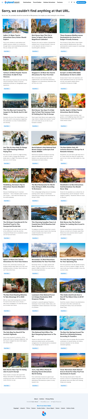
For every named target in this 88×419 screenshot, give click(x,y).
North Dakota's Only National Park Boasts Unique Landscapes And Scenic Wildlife (44, 149)
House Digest (50, 408)
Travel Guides (37, 2)
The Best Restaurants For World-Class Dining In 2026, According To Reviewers (43, 187)
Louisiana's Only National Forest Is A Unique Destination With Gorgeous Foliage (43, 297)
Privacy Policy (50, 399)
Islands (63, 408)
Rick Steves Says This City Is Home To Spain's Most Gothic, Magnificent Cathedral (42, 37)
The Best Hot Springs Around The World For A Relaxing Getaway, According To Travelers (72, 334)
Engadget (16, 408)
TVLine (28, 408)
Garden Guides (41, 408)
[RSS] (74, 2)
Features (60, 2)
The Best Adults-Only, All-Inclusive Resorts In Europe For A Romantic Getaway (72, 149)
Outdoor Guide (70, 408)
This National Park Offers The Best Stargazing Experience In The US (44, 334)
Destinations (27, 2)
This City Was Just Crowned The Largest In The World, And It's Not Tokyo (15, 112)
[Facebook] (69, 2)
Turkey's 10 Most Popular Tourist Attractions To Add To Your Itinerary (15, 75)
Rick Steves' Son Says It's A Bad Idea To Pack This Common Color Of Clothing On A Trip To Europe (43, 112)
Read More (6, 51)
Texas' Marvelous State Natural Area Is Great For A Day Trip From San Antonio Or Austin (72, 372)
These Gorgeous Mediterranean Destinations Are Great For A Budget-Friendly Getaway (71, 37)
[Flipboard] (71, 2)
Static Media (34, 401)
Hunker (58, 408)
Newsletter (81, 2)
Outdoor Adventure (49, 2)
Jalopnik (22, 408)
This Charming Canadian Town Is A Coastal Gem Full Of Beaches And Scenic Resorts (44, 224)
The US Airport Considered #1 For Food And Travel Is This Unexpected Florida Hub (15, 224)
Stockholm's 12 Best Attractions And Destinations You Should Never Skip (71, 187)
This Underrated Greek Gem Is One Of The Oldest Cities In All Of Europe (72, 297)
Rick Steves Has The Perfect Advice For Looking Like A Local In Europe (72, 224)
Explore (34, 408)
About (36, 399)
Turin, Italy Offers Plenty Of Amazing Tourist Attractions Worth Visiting (42, 372)
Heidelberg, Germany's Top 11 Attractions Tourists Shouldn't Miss (14, 187)
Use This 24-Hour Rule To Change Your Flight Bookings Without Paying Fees (15, 149)
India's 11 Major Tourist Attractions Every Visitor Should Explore (14, 37)
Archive (42, 399)
